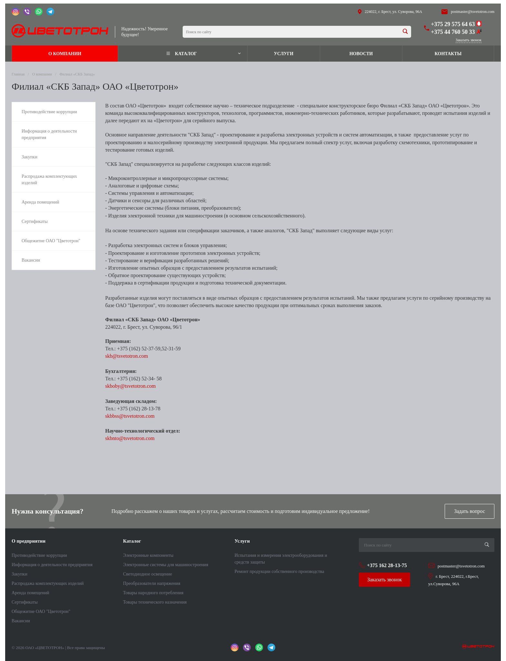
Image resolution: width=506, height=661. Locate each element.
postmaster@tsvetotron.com (472, 11)
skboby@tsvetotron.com (130, 386)
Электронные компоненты (148, 555)
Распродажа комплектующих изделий (48, 583)
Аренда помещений (30, 592)
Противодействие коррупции (39, 555)
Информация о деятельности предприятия (52, 564)
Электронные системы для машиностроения (165, 564)
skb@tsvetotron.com (126, 356)
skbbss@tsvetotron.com (130, 416)
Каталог (132, 541)
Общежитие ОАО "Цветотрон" (41, 611)
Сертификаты (25, 602)
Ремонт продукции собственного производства (279, 571)
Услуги (242, 541)
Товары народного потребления (153, 592)
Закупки (19, 574)
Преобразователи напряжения (151, 583)
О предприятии (29, 541)
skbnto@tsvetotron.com (130, 438)
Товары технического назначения (155, 602)
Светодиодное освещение (147, 574)
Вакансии (21, 620)
